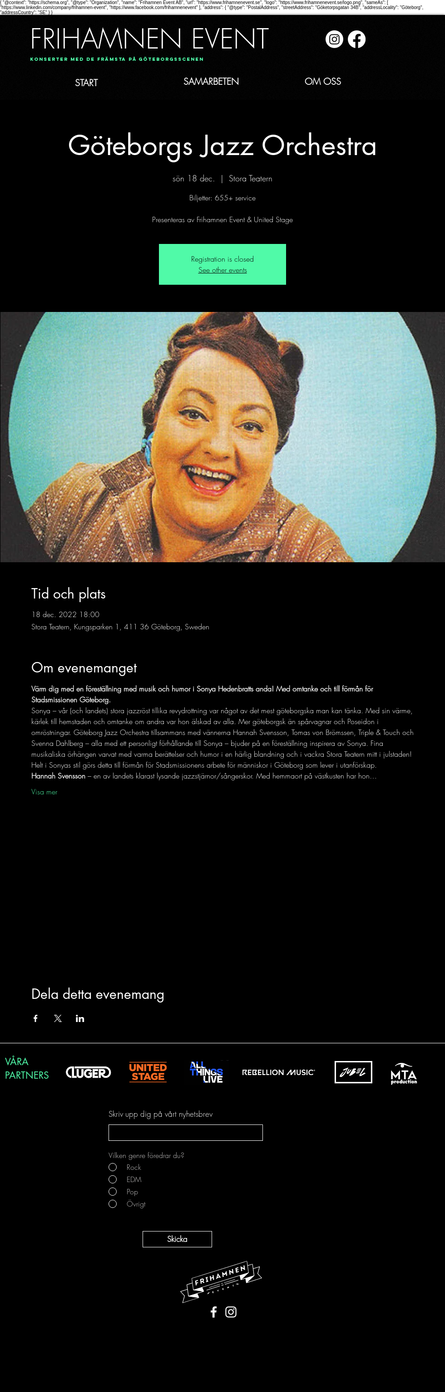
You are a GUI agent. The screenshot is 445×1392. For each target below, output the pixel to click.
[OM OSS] (333, 82)
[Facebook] (357, 39)
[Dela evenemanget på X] (58, 1018)
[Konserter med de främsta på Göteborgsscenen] (117, 59)
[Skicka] (177, 1239)
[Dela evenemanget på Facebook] (35, 1018)
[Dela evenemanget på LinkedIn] (80, 1018)
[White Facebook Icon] (213, 1311)
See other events (222, 270)
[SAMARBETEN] (227, 81)
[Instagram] (334, 39)
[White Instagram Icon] (230, 1311)
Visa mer (44, 792)
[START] (106, 83)
